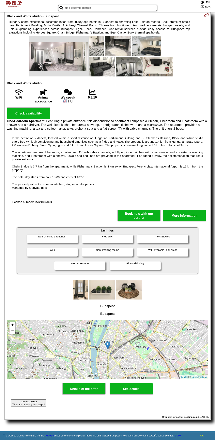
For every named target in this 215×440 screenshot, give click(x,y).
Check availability (28, 113)
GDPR (178, 435)
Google (50, 435)
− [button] (12, 331)
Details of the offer (84, 389)
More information (184, 215)
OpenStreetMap (199, 377)
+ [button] (12, 325)
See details (131, 389)
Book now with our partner (139, 215)
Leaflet (184, 377)
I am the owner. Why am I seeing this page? (28, 403)
